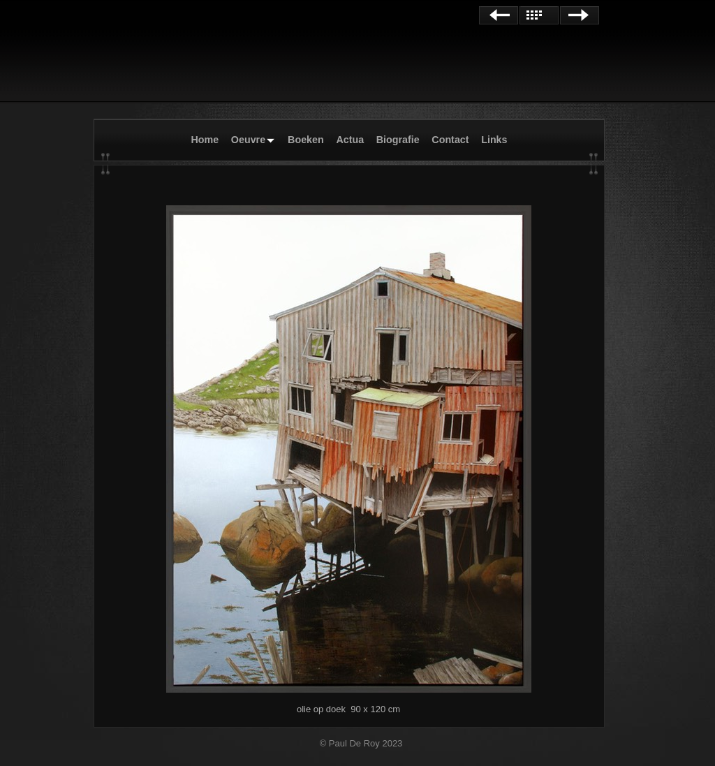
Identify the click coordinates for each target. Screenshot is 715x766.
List (539, 15)
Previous (498, 15)
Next (579, 15)
